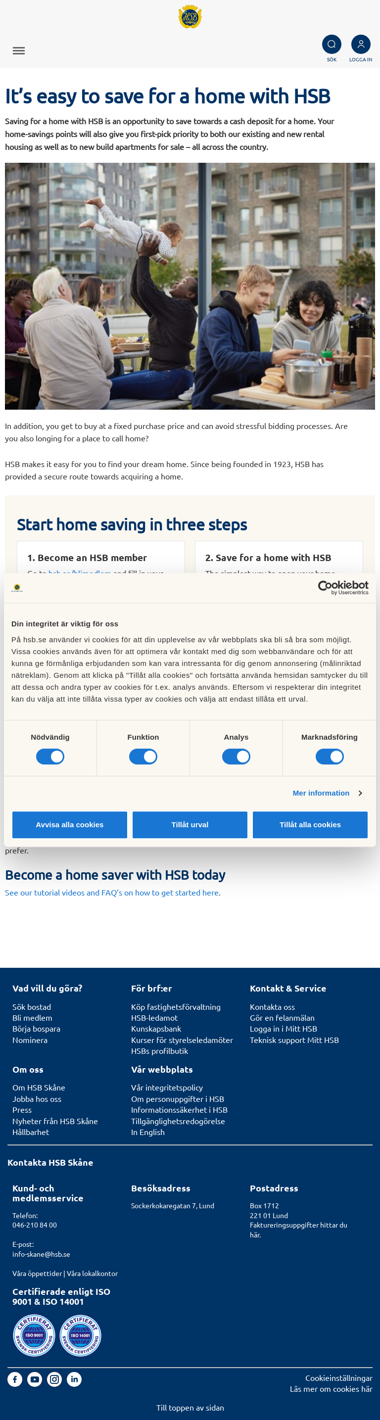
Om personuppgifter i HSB (177, 1098)
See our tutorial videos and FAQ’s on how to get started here (112, 892)
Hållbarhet (30, 1131)
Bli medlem (32, 1017)
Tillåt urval (190, 824)
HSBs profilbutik (159, 1050)
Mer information (321, 793)
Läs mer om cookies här (331, 1388)
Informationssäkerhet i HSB (179, 1109)
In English (148, 1131)
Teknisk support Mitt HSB (294, 1039)
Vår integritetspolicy (167, 1087)
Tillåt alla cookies (310, 824)
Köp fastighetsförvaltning (176, 1006)
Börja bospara (36, 1028)
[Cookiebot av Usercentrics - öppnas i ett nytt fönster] (325, 587)
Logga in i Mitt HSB (283, 1028)
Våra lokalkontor (92, 1273)
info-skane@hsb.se (41, 1253)
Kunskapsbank (156, 1028)
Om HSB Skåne (38, 1087)
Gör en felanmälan (282, 1017)
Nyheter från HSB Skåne (55, 1121)
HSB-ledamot (154, 1017)
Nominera (30, 1039)
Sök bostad (31, 1006)
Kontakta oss (272, 1006)
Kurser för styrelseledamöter (182, 1039)
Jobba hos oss (36, 1098)
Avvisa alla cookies (69, 824)
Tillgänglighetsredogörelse (178, 1121)
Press (22, 1109)
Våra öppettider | (39, 1273)
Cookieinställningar (339, 1377)
